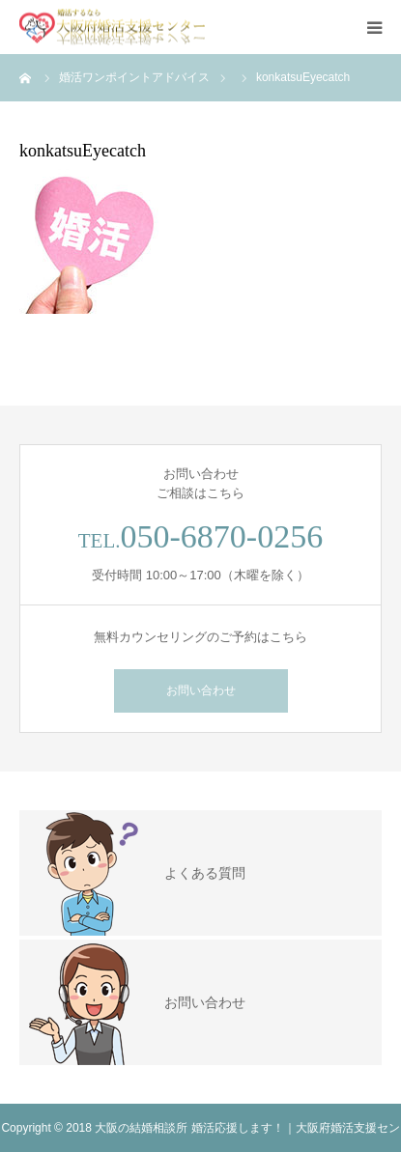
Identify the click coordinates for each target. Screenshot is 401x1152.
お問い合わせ (201, 690)
